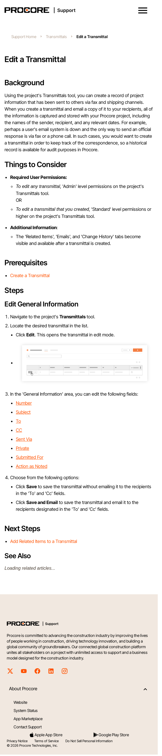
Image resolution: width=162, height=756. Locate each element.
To (18, 421)
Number (24, 403)
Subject (23, 412)
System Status (26, 710)
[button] (143, 10)
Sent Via (24, 439)
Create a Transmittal (30, 275)
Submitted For (29, 457)
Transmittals (56, 36)
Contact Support (28, 726)
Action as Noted (31, 466)
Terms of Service (46, 741)
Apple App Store (45, 735)
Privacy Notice (17, 741)
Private (22, 448)
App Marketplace (28, 718)
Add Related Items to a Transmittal (43, 541)
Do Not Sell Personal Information (88, 741)
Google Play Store (111, 735)
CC (19, 430)
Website (20, 702)
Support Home (23, 36)
